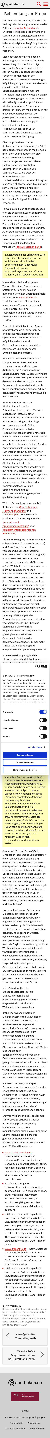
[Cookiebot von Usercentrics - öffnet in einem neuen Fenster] (35, 666)
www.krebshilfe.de (15, 1248)
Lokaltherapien (11, 514)
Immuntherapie (11, 522)
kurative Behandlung (26, 28)
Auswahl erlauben (24, 762)
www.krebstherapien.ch (18, 1152)
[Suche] (39, 4)
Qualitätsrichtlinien (15, 1428)
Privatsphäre (33, 1423)
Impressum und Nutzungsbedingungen (25, 1417)
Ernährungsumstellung (16, 526)
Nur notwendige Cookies (25, 770)
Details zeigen (35, 747)
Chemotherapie (28, 297)
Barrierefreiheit (37, 1428)
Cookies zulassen (25, 755)
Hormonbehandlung (14, 510)
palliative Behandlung (29, 246)
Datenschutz (16, 1423)
